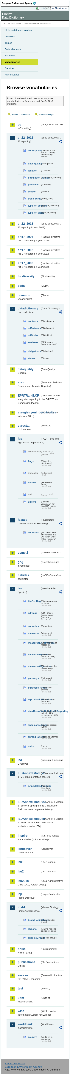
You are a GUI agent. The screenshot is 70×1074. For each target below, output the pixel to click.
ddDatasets (34, 328)
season (32, 191)
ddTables (33, 335)
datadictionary (28, 308)
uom (21, 997)
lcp (20, 894)
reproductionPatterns (34, 699)
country (32, 1037)
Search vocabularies (21, 114)
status (31, 358)
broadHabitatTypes (34, 920)
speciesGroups (34, 937)
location (32, 170)
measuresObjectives (34, 666)
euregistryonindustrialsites (29, 412)
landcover (25, 848)
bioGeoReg (34, 601)
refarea (32, 482)
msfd (21, 907)
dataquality (25, 369)
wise (21, 1011)
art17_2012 (25, 250)
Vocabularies (12, 62)
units (31, 746)
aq (19, 124)
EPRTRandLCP (28, 395)
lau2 (21, 871)
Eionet (18, 24)
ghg (20, 562)
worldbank (25, 1024)
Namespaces (12, 74)
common (24, 295)
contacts (33, 321)
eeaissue (33, 342)
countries (33, 532)
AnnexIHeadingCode (34, 786)
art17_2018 (25, 263)
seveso (23, 975)
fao (20, 438)
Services (9, 68)
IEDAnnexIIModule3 (29, 802)
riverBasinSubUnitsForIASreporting (34, 711)
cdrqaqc (32, 613)
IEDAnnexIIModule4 (29, 818)
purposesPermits (34, 687)
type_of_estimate (34, 205)
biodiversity (26, 276)
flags (31, 461)
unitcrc (32, 501)
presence (33, 184)
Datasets (10, 36)
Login (42, 8)
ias (20, 588)
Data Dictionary (31, 24)
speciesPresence (34, 725)
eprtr (21, 382)
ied (20, 760)
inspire (22, 835)
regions (32, 929)
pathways (33, 678)
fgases (22, 519)
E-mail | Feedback (15, 1063)
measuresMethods (34, 654)
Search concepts (46, 114)
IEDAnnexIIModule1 (29, 773)
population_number (34, 177)
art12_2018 (25, 223)
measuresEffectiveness (34, 642)
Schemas (10, 55)
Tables (8, 43)
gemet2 (23, 552)
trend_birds (34, 198)
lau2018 (23, 880)
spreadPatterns (34, 736)
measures (33, 633)
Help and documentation (18, 30)
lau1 (21, 862)
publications (26, 962)
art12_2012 (25, 137)
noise (22, 949)
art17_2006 (25, 236)
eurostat (23, 425)
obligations (34, 351)
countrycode (34, 150)
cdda (21, 285)
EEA (20, 3)
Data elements (13, 49)
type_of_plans (34, 212)
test (20, 988)
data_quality (34, 163)
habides (23, 575)
